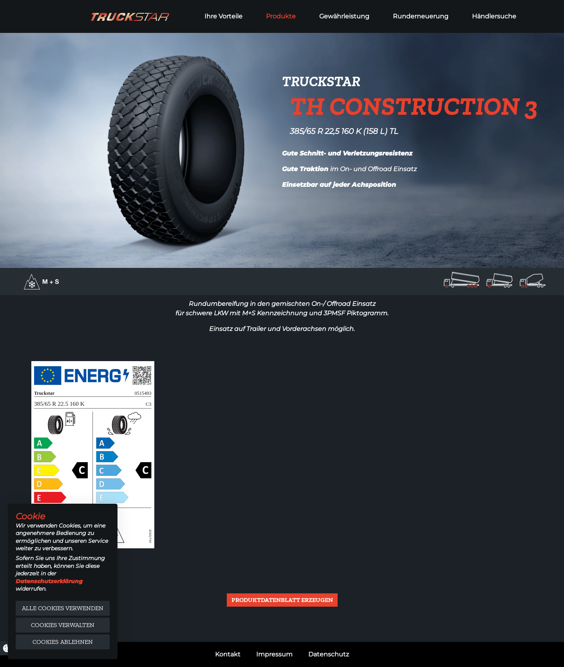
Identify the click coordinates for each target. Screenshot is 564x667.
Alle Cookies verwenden (62, 608)
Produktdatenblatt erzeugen (282, 600)
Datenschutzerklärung (49, 581)
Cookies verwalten (62, 625)
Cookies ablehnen (63, 641)
